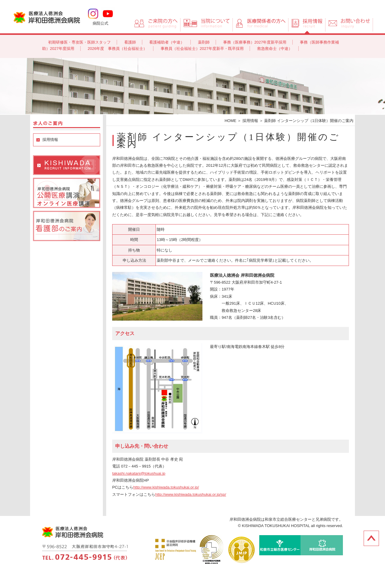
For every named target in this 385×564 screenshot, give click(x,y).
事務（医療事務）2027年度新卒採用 (255, 42)
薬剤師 (204, 42)
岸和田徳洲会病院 (47, 16)
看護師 (130, 42)
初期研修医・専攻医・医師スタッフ (79, 42)
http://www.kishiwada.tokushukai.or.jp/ (166, 487)
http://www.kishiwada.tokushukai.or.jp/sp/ (190, 494)
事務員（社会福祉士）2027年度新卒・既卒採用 (202, 48)
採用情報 (50, 139)
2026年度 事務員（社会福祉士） (117, 48)
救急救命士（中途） (274, 48)
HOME (230, 120)
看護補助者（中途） (166, 42)
